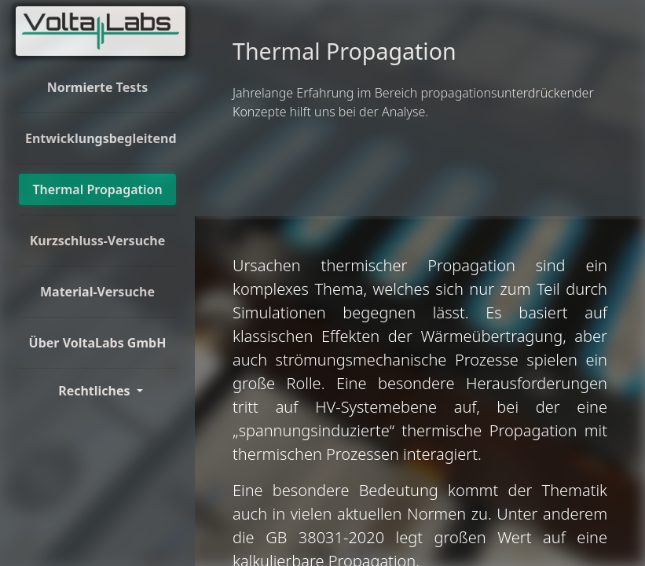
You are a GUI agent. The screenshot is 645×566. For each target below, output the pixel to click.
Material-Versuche (97, 291)
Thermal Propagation (97, 189)
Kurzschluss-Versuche (98, 240)
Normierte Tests (97, 87)
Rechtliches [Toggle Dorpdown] (96, 390)
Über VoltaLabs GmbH (98, 342)
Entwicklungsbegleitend (100, 138)
